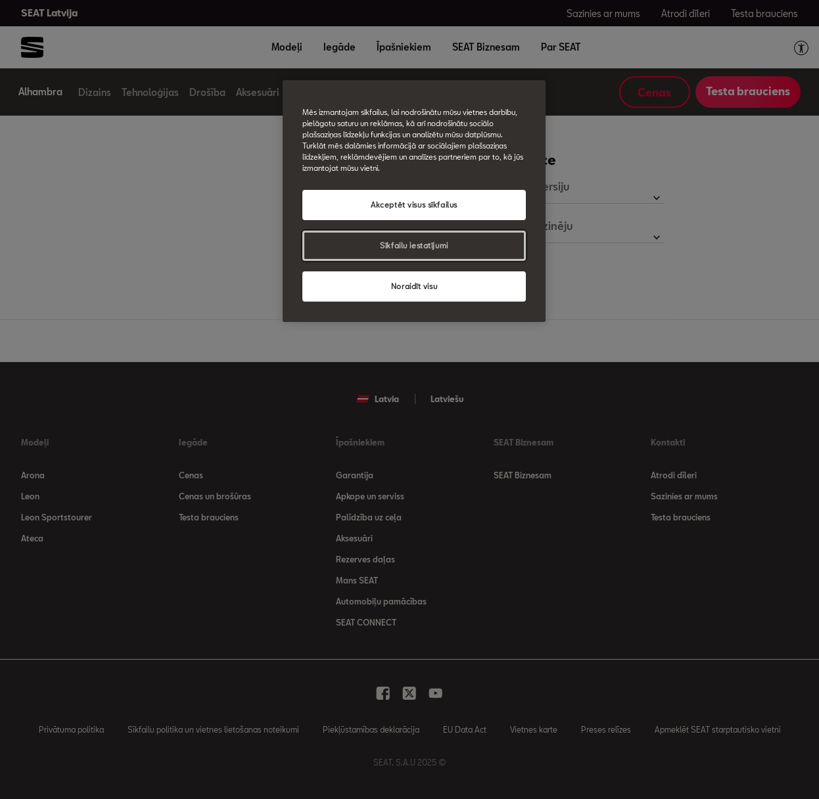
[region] (414, 201)
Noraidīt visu (414, 286)
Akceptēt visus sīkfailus (414, 204)
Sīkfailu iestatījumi (414, 245)
